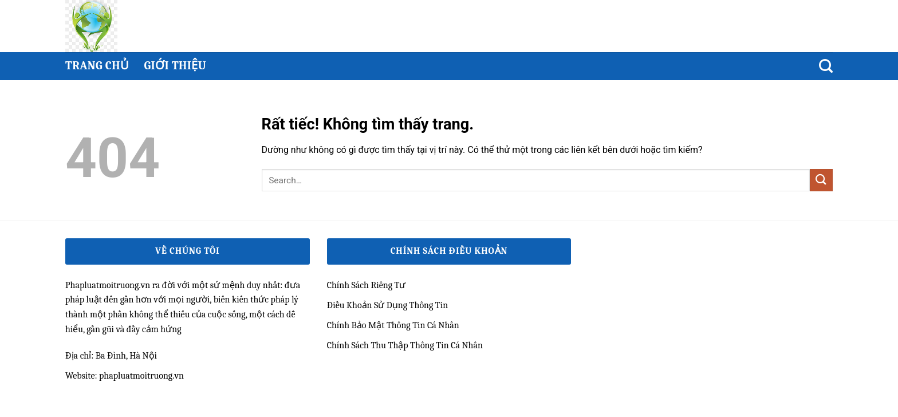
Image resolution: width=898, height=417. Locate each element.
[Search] (826, 66)
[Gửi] (821, 180)
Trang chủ (97, 65)
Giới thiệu (175, 65)
